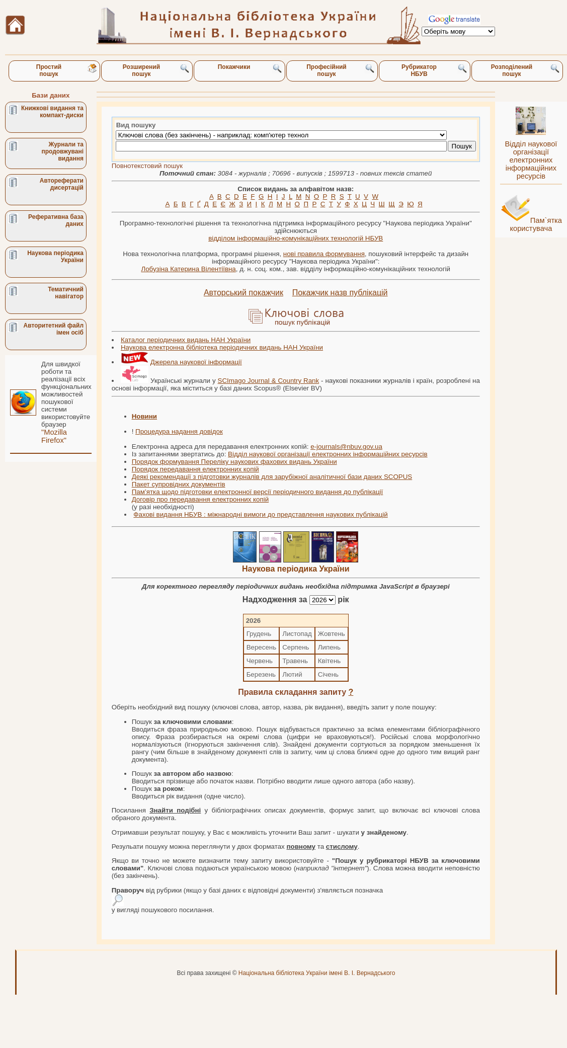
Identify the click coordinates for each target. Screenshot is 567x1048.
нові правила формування (324, 254)
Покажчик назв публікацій (340, 292)
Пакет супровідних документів (178, 484)
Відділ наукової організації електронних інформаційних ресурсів (328, 454)
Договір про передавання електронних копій (200, 499)
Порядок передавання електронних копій (195, 469)
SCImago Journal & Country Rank (268, 380)
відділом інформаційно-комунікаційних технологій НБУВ (295, 238)
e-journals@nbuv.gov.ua (346, 446)
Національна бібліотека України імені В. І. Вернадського (316, 973)
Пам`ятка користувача (536, 224)
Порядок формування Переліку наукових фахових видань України (234, 461)
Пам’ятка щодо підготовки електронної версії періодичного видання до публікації (257, 492)
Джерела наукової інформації (196, 362)
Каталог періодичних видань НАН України (186, 340)
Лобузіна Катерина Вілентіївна (188, 269)
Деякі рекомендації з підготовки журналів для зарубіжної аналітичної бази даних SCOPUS (272, 476)
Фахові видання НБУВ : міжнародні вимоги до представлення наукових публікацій (260, 514)
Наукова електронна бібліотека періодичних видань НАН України (222, 347)
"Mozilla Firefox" (54, 436)
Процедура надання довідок (179, 431)
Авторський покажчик (243, 292)
